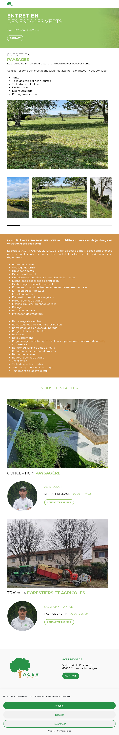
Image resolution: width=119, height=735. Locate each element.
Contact (70, 676)
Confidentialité (64, 731)
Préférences (59, 723)
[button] (110, 4)
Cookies (51, 731)
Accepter (59, 705)
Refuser (59, 714)
